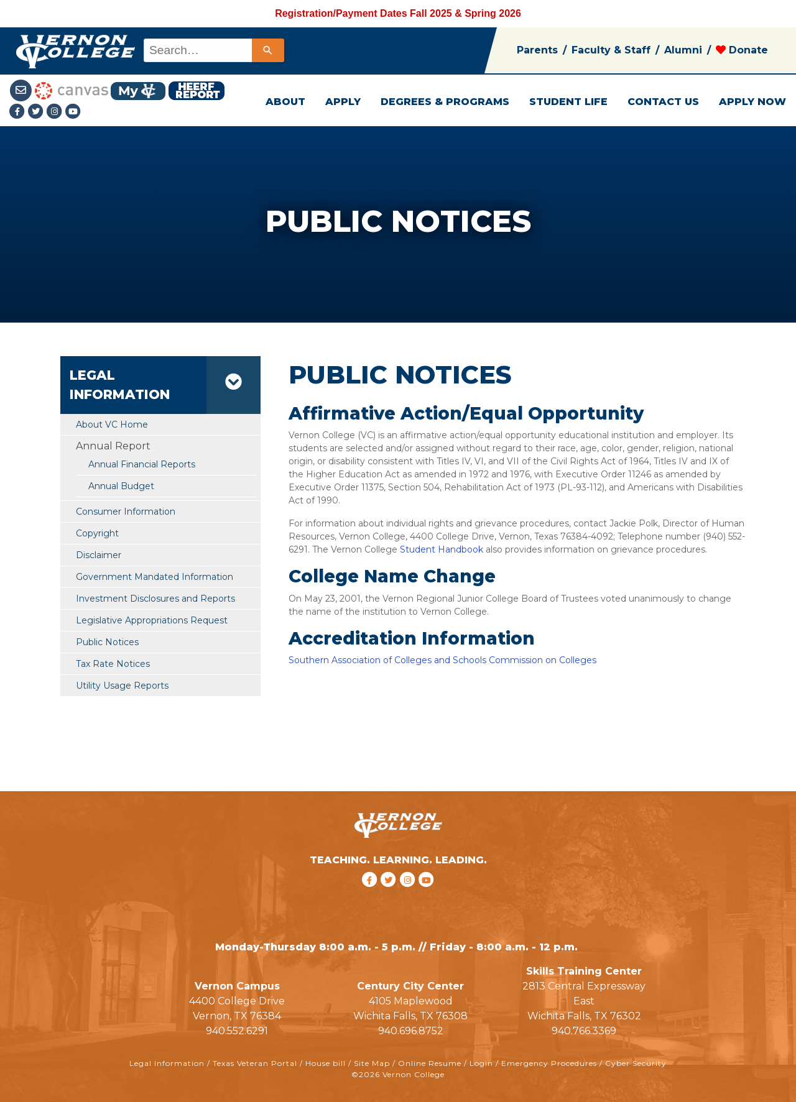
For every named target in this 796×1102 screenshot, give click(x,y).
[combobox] (213, 50)
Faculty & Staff (611, 50)
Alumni (683, 50)
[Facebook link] (18, 112)
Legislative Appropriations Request (152, 620)
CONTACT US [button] (663, 102)
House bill (325, 1063)
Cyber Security (636, 1063)
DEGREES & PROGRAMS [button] (445, 102)
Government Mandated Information (154, 576)
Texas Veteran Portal (255, 1063)
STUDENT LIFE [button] (568, 102)
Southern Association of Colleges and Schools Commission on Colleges (442, 660)
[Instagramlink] (56, 112)
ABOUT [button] (285, 102)
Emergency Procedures (549, 1063)
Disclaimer (98, 555)
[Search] (268, 50)
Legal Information (167, 1063)
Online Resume (429, 1063)
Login (481, 1063)
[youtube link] (73, 112)
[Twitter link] (37, 112)
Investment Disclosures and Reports (155, 598)
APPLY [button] (343, 102)
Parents (537, 50)
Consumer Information (125, 511)
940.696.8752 (410, 1031)
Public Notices (107, 642)
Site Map (372, 1063)
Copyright (97, 533)
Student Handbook (443, 549)
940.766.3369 (584, 1031)
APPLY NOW (752, 102)
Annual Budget (121, 486)
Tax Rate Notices (113, 663)
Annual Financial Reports (141, 464)
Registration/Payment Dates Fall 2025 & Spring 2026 (398, 13)
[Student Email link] (22, 90)
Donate (742, 50)
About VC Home (112, 424)
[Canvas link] (71, 90)
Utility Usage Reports (122, 685)
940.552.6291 (237, 1031)
